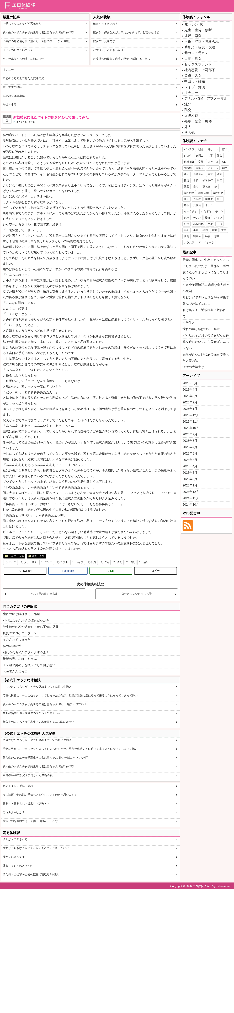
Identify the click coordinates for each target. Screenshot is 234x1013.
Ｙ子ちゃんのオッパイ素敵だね (22, 23)
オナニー (8, 69)
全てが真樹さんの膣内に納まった (23, 58)
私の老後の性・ (13, 646)
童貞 (223, 230)
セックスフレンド (198, 64)
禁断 (217, 236)
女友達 (197, 205)
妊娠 (214, 230)
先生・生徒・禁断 (198, 30)
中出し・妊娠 (194, 81)
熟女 (219, 155)
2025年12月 (191, 415)
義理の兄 (218, 192)
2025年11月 (191, 421)
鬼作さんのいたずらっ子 (136, 593)
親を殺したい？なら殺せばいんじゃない (206, 345)
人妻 (210, 155)
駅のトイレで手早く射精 (18, 785)
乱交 (187, 110)
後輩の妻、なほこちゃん (20, 658)
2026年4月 (190, 389)
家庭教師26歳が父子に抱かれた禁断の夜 (28, 775)
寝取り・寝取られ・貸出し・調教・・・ (27, 803)
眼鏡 (186, 223)
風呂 (186, 186)
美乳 (195, 230)
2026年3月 (190, 396)
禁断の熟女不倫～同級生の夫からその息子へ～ (32, 713)
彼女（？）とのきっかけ (108, 50)
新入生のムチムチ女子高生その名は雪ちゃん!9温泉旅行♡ (38, 32)
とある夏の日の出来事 (44, 593)
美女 (210, 174)
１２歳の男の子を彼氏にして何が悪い (29, 665)
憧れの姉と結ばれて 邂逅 (21, 614)
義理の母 (203, 192)
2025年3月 (190, 472)
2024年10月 (191, 504)
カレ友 (197, 198)
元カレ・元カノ (196, 53)
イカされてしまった (17, 639)
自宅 (195, 186)
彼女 (119, 562)
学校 (195, 180)
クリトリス (30, 562)
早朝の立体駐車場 (14, 95)
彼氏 (132, 562)
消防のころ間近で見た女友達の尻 (23, 78)
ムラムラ (189, 242)
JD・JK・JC (194, 24)
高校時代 (198, 223)
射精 (186, 217)
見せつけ (213, 149)
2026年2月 (190, 402)
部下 (219, 198)
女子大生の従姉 (12, 87)
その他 (189, 132)
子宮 (106, 562)
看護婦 (188, 167)
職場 (186, 180)
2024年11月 (191, 498)
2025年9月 (190, 434)
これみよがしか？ (14, 812)
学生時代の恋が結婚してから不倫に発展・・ (34, 627)
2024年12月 (191, 492)
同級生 (209, 198)
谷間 (205, 230)
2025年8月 (190, 440)
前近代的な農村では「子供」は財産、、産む (30, 821)
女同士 (200, 155)
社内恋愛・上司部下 (199, 70)
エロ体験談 (199, 886)
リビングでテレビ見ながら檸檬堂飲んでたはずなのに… (206, 300)
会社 (219, 174)
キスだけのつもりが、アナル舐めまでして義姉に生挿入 (37, 686)
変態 (201, 161)
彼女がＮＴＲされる (105, 23)
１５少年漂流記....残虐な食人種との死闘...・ (206, 288)
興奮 (186, 236)
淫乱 (186, 174)
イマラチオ (190, 211)
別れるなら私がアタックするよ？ (26, 652)
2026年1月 (190, 409)
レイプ (79, 562)
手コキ (219, 211)
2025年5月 (190, 460)
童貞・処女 (192, 76)
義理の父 (189, 192)
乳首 (93, 562)
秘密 (207, 236)
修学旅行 (208, 180)
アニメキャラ (206, 242)
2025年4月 (190, 466)
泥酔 (145, 562)
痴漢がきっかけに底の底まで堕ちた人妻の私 (206, 357)
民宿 (219, 180)
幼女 (224, 167)
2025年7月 (190, 447)
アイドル (213, 167)
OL (224, 161)
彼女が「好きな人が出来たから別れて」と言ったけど (126, 32)
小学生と (189, 322)
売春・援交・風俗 (198, 121)
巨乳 (186, 230)
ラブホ (64, 562)
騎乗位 (197, 236)
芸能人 (200, 167)
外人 (187, 127)
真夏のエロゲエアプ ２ (20, 633)
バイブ (218, 217)
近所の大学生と (193, 367)
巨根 (210, 223)
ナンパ (197, 217)
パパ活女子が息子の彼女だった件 (26, 620)
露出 (224, 149)
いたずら (206, 211)
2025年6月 (190, 453)
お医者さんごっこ (15, 671)
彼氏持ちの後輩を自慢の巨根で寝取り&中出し (121, 58)
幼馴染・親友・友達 (199, 47)
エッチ (12, 562)
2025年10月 (191, 428)
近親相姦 (191, 115)
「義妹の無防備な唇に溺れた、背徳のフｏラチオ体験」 (37, 41)
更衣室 (206, 186)
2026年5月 (190, 383)
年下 (186, 205)
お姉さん (198, 174)
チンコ (48, 562)
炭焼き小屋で (11, 104)
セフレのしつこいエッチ (18, 50)
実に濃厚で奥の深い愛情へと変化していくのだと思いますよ (40, 794)
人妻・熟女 (192, 58)
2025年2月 (190, 479)
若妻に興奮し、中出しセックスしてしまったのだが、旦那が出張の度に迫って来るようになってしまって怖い (70, 695)
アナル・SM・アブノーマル (205, 98)
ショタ (188, 155)
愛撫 (207, 217)
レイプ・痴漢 (16, 556)
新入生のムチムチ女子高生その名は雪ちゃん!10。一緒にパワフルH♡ (45, 704)
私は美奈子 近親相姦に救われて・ (204, 313)
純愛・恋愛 (38, 556)
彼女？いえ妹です (104, 41)
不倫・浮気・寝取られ (201, 41)
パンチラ (189, 149)
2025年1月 (190, 485)
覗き (201, 149)
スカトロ (213, 161)
